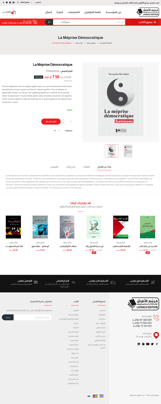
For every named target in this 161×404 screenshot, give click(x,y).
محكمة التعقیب (73, 383)
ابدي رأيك (70, 167)
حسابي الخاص (100, 336)
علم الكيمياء (74, 366)
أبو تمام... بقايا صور (40, 246)
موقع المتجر (23, 2)
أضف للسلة (51, 121)
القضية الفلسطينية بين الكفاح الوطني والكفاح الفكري (120, 246)
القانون (76, 310)
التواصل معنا (100, 323)
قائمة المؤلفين (99, 340)
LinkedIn (138, 344)
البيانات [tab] (86, 167)
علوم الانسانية (73, 315)
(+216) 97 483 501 (142, 320)
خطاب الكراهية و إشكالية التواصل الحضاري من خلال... (67, 246)
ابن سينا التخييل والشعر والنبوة (93, 246)
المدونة (76, 327)
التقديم (102, 310)
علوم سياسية (74, 336)
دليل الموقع (100, 332)
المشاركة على (59, 130)
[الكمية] (68, 122)
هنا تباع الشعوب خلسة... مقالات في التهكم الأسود (13, 246)
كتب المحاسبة (73, 362)
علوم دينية (75, 358)
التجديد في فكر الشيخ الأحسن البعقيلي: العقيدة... (147, 246)
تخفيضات (101, 319)
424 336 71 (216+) (9, 23)
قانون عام (75, 370)
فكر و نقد (13, 242)
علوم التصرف (74, 375)
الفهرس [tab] (54, 167)
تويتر (152, 344)
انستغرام (143, 344)
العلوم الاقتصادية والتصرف (69, 319)
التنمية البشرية (73, 332)
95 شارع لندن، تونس (144, 336)
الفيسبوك (157, 344)
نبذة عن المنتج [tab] (104, 167)
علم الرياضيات (73, 345)
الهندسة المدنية (73, 349)
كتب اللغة (75, 353)
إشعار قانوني (100, 327)
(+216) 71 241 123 (142, 326)
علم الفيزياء (74, 340)
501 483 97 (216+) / (24, 23)
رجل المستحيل (73, 379)
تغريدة (55, 130)
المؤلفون (101, 315)
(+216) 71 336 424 (142, 323)
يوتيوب (148, 344)
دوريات (76, 323)
